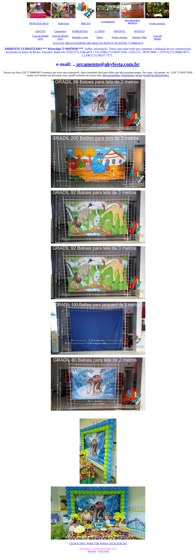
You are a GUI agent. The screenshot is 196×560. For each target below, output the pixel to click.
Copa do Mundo (157, 37)
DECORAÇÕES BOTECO (132, 21)
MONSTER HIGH (38, 23)
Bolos (100, 37)
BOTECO (139, 31)
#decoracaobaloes (111, 75)
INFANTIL (119, 31)
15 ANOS (100, 31)
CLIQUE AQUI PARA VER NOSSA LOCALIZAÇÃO (98, 543)
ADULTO (40, 31)
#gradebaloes (128, 75)
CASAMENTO (108, 22)
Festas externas (157, 23)
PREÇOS (85, 23)
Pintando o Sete (80, 37)
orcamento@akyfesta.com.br (107, 64)
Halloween (63, 23)
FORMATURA (80, 31)
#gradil (146, 75)
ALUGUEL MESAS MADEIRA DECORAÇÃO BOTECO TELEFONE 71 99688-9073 (98, 43)
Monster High (139, 37)
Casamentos (60, 31)
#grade (138, 75)
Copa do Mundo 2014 (40, 37)
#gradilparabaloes (160, 75)
